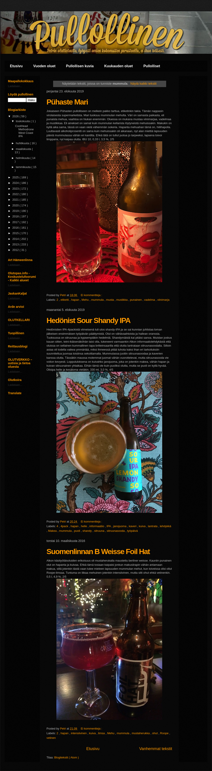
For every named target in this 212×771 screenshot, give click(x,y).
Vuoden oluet (44, 66)
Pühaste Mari (67, 102)
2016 (16, 227)
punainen (136, 299)
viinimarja (163, 299)
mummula (97, 299)
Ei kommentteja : (92, 295)
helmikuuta (23, 158)
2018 (16, 216)
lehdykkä (165, 526)
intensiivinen (79, 733)
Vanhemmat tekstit (155, 749)
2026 (16, 116)
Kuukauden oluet (118, 66)
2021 (16, 199)
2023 (16, 188)
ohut (155, 733)
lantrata (153, 526)
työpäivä (132, 530)
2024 (16, 183)
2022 (16, 194)
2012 (16, 250)
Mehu (85, 299)
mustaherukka (141, 733)
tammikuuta (24, 167)
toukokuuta (23, 121)
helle (84, 526)
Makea (53, 530)
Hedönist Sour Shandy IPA (88, 320)
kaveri (133, 526)
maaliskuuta (24, 149)
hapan (75, 299)
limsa (102, 733)
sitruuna (99, 530)
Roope (164, 733)
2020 (16, 205)
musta (110, 299)
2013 (16, 244)
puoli (77, 530)
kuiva (142, 526)
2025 (16, 177)
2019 (16, 211)
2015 (16, 233)
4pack (65, 526)
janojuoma (120, 526)
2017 (16, 222)
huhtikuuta (23, 143)
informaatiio (97, 526)
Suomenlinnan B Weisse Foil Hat (98, 551)
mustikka (122, 299)
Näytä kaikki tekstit (143, 83)
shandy (87, 530)
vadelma (150, 299)
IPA (109, 526)
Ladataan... (15, 86)
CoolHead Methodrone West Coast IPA (24, 131)
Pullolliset (151, 66)
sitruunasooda (116, 530)
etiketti (65, 299)
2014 (16, 239)
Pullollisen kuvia (80, 66)
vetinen (51, 737)
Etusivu (16, 66)
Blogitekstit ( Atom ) (66, 757)
